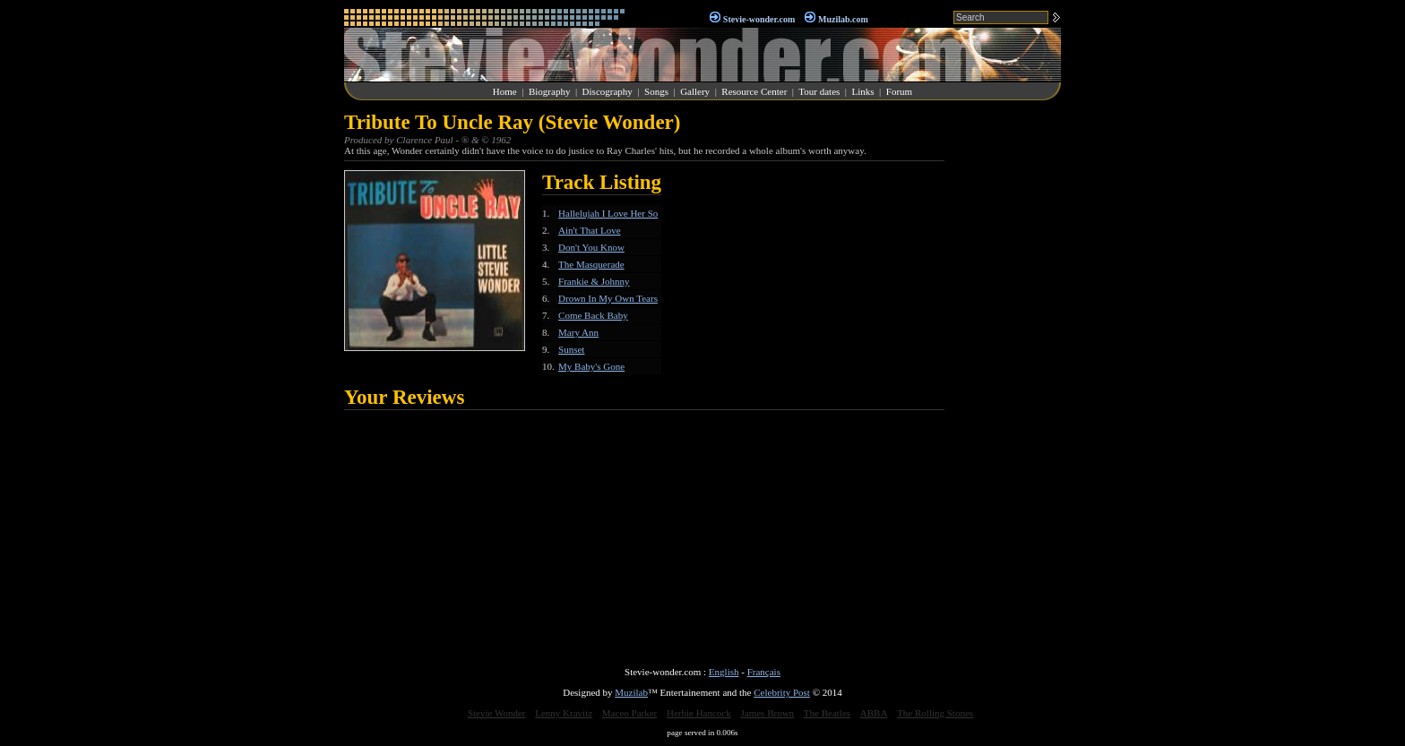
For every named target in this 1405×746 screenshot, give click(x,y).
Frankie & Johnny (593, 281)
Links (863, 91)
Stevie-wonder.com (759, 19)
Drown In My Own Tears (608, 298)
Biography (549, 91)
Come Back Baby (593, 315)
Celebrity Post (782, 692)
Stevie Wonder (497, 712)
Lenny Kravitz (563, 712)
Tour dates (819, 91)
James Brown (768, 712)
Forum (899, 91)
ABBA (874, 712)
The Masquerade (591, 264)
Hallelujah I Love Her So (608, 213)
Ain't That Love (589, 230)
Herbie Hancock (699, 712)
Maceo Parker (629, 712)
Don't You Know (591, 247)
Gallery (695, 91)
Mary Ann (578, 332)
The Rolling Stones (935, 712)
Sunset (571, 349)
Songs (656, 91)
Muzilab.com (843, 19)
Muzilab (631, 692)
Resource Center (754, 91)
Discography (607, 91)
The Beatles (827, 712)
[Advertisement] (1007, 379)
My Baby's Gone (591, 366)
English (724, 671)
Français (763, 671)
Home (505, 91)
